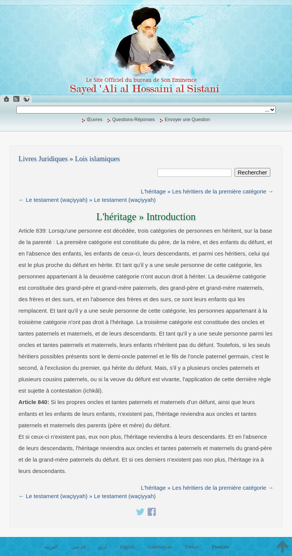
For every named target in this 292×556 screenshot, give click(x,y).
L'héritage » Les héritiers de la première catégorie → (207, 191)
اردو (102, 547)
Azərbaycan (160, 547)
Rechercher (252, 172)
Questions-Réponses (133, 119)
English (127, 547)
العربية (51, 547)
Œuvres (94, 119)
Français (220, 547)
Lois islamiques (97, 159)
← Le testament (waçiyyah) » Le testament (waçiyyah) (87, 200)
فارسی (78, 547)
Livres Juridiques (43, 159)
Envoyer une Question (187, 119)
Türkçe (192, 547)
